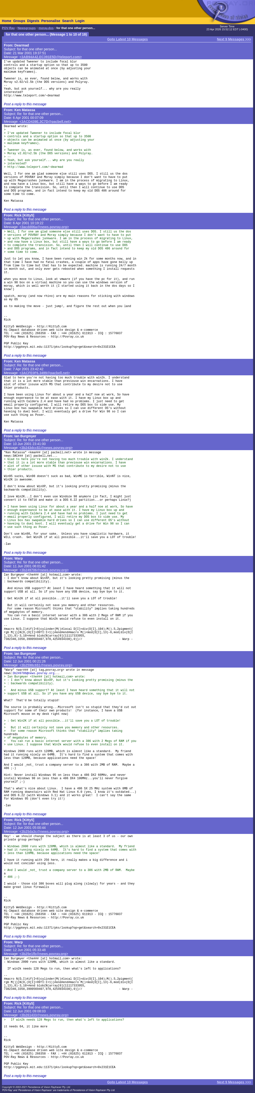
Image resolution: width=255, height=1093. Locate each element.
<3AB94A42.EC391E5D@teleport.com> (51, 57)
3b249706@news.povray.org (33, 673)
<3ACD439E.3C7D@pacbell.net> (45, 121)
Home (6, 21)
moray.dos (46, 28)
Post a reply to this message (25, 104)
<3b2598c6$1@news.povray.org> (46, 665)
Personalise (50, 21)
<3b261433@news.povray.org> (44, 1015)
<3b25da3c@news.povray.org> (44, 831)
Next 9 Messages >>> (234, 39)
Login (79, 21)
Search (68, 21)
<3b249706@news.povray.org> (44, 570)
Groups (19, 21)
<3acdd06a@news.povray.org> (44, 227)
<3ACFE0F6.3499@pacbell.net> (45, 373)
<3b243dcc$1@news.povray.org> (46, 448)
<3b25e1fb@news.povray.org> (44, 954)
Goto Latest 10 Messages (127, 39)
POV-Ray (8, 28)
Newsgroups (26, 28)
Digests (33, 21)
